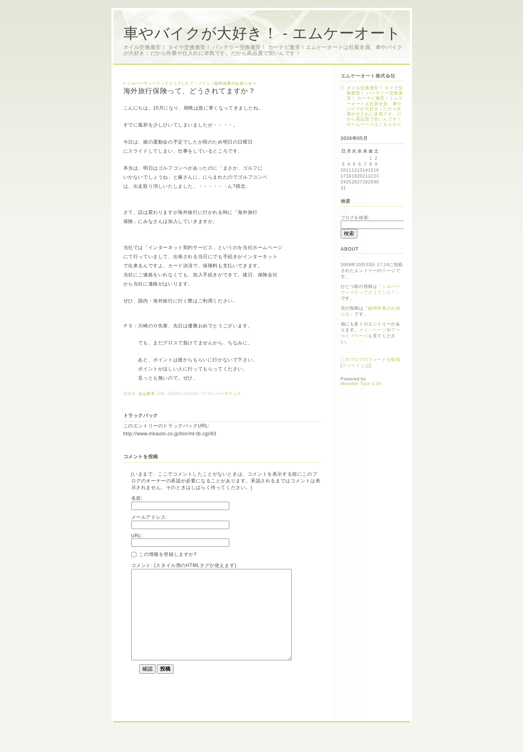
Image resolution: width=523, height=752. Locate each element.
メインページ (373, 329)
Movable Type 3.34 (361, 383)
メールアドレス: (149, 517)
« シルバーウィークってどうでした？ (158, 83)
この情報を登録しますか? (164, 554)
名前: (137, 498)
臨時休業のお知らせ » (235, 83)
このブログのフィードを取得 (370, 359)
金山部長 (146, 393)
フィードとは (356, 365)
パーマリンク (228, 393)
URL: (137, 535)
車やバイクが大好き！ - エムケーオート (262, 33)
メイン (204, 83)
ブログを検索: (355, 217)
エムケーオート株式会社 (368, 76)
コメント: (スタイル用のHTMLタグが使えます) (183, 565)
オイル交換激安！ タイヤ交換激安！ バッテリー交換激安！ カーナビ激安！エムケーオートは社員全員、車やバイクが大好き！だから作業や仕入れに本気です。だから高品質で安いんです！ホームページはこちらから (375, 106)
